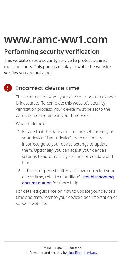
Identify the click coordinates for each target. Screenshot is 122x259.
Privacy (92, 252)
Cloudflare (74, 252)
